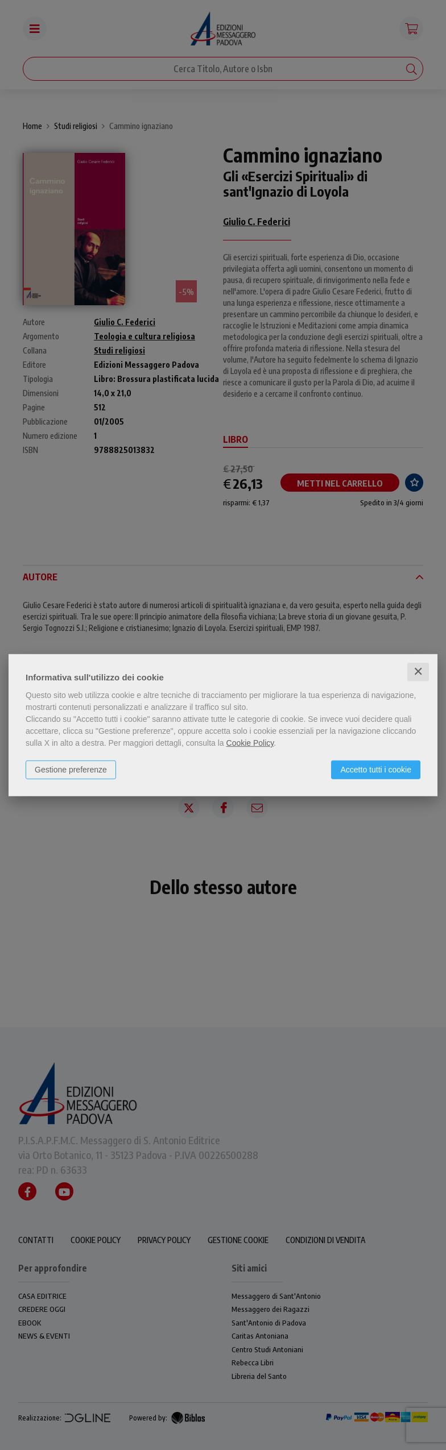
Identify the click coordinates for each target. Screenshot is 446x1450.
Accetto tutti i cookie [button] (375, 769)
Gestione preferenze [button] (71, 769)
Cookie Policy (250, 742)
